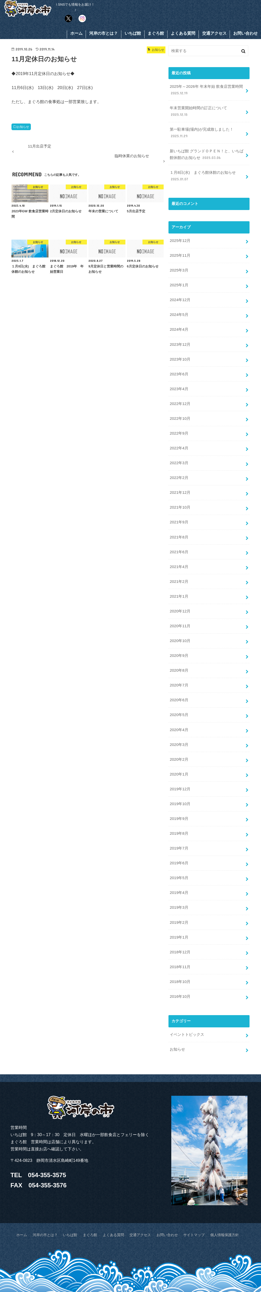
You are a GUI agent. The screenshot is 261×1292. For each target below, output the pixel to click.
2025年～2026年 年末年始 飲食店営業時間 (206, 90)
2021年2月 (179, 564)
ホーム (76, 34)
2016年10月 (180, 964)
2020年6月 (179, 678)
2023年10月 (180, 351)
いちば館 (133, 34)
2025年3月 (179, 265)
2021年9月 (179, 508)
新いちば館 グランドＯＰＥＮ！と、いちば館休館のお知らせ (206, 152)
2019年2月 (179, 892)
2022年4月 (179, 436)
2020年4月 (179, 707)
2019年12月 (180, 764)
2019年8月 (179, 807)
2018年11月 (180, 935)
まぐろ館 (156, 34)
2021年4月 (179, 550)
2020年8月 (179, 650)
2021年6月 (179, 536)
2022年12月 (180, 393)
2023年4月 (179, 379)
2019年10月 (180, 778)
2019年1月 (179, 907)
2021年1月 (179, 579)
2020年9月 (179, 636)
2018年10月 (180, 950)
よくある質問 (183, 34)
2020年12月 (180, 593)
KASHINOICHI (208, 1278)
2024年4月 (179, 322)
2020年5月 (179, 693)
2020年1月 (179, 750)
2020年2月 (179, 736)
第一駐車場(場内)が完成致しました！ (201, 132)
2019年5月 (179, 849)
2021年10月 (180, 493)
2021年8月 (179, 522)
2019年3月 (179, 878)
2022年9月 (179, 422)
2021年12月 (180, 479)
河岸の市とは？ (103, 34)
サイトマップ (189, 1200)
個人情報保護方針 (217, 1200)
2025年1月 (179, 279)
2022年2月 (179, 465)
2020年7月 (179, 664)
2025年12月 (180, 237)
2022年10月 (180, 408)
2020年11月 (180, 607)
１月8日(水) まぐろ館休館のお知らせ (203, 173)
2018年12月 (180, 921)
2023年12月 (180, 337)
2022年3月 (179, 450)
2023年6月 (179, 365)
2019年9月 (179, 793)
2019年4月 (179, 864)
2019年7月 (179, 821)
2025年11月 (180, 251)
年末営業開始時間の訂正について (198, 111)
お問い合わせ (245, 34)
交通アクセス (214, 34)
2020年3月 (179, 721)
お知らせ (23, 127)
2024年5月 (179, 308)
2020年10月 (180, 622)
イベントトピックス (187, 1001)
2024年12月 (180, 294)
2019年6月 (179, 835)
